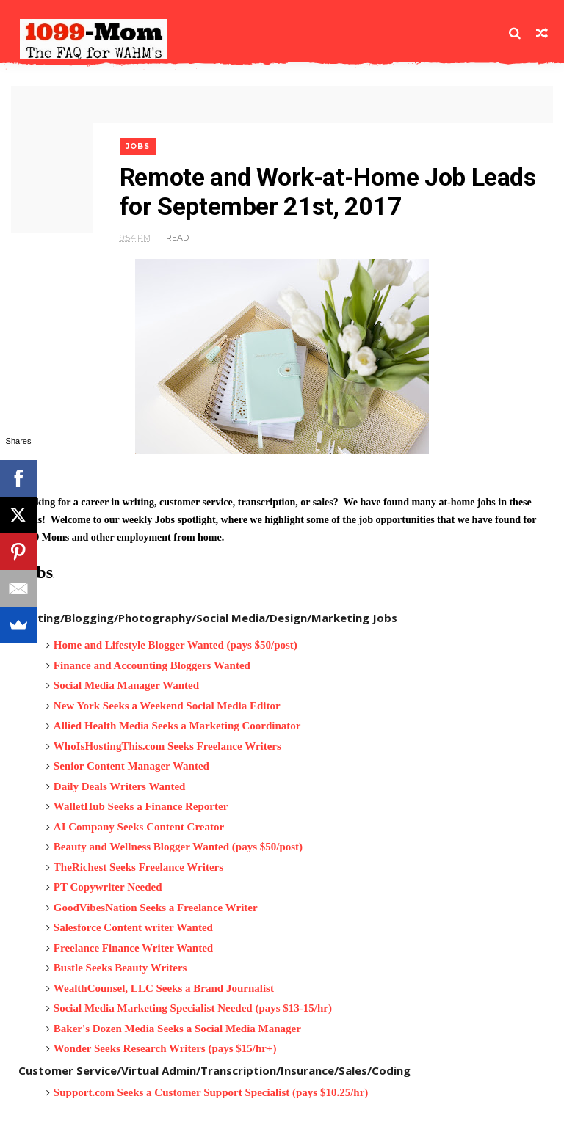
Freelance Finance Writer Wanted (133, 948)
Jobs (138, 146)
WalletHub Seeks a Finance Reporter (141, 806)
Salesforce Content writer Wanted (133, 927)
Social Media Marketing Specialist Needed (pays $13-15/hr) (193, 1008)
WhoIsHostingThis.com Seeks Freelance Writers (167, 746)
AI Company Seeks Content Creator (139, 827)
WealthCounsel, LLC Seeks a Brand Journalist (164, 988)
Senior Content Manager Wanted (131, 766)
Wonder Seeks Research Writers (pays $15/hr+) (165, 1048)
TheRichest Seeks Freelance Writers (138, 867)
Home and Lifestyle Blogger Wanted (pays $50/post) (175, 645)
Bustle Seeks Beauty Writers (120, 968)
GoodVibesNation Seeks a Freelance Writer (156, 907)
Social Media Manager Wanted (126, 685)
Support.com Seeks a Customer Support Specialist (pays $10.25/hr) (211, 1092)
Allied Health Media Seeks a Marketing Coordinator (177, 725)
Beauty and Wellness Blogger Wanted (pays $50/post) (178, 846)
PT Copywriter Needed (108, 887)
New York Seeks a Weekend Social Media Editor (167, 706)
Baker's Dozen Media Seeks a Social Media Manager (177, 1028)
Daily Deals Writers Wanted (120, 786)
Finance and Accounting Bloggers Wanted (152, 665)
